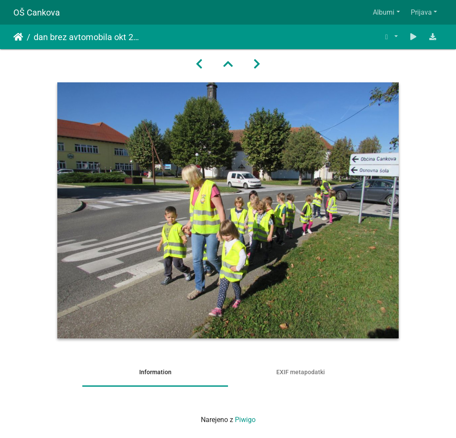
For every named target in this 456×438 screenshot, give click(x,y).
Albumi (383, 12)
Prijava (421, 12)
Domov (18, 37)
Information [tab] (155, 372)
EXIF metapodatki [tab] (300, 372)
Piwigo (245, 420)
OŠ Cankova (36, 12)
